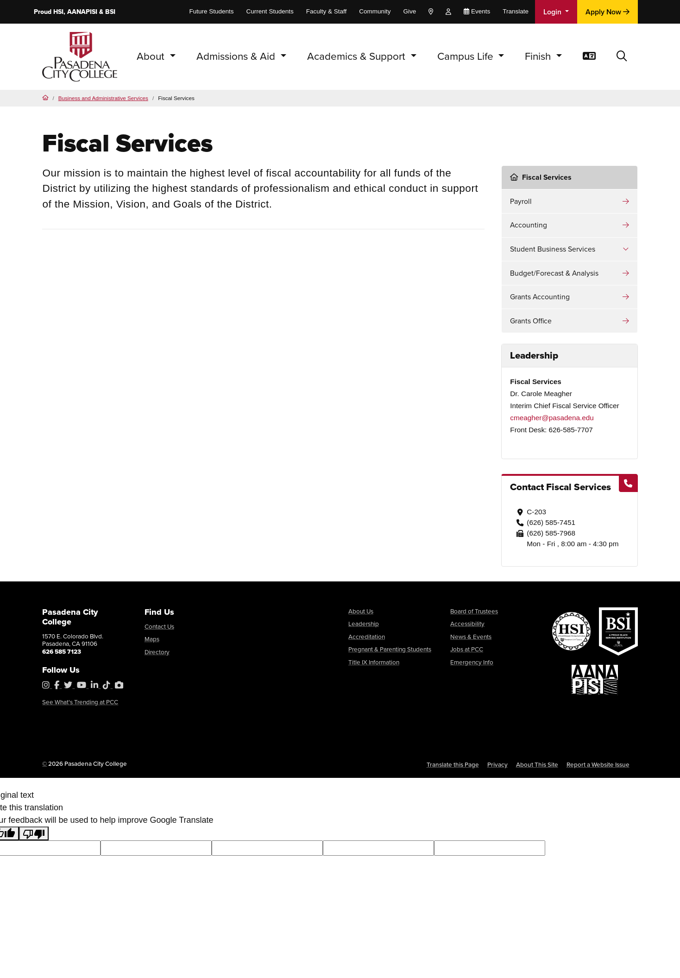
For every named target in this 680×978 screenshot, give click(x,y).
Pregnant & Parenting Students (389, 649)
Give (409, 11)
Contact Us (159, 626)
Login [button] (553, 11)
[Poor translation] (34, 833)
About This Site (537, 764)
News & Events (470, 636)
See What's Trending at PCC (80, 702)
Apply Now (608, 11)
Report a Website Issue (598, 764)
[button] (622, 57)
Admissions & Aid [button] (237, 56)
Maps (152, 639)
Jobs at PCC (466, 649)
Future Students (211, 11)
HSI (58, 12)
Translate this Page (453, 764)
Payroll (521, 201)
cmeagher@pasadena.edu (552, 418)
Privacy (497, 764)
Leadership (363, 623)
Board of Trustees (474, 611)
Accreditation (366, 636)
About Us (360, 611)
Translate (516, 11)
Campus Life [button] (466, 56)
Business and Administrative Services (103, 98)
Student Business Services (552, 249)
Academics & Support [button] (357, 56)
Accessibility (467, 623)
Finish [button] (539, 56)
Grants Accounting (540, 296)
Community (374, 11)
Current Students (270, 11)
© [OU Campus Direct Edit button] (44, 763)
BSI (110, 12)
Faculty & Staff (326, 11)
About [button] (152, 56)
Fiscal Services (541, 177)
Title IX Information (373, 662)
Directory (157, 651)
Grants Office (531, 320)
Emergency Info (471, 662)
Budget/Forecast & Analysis (554, 273)
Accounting (528, 225)
